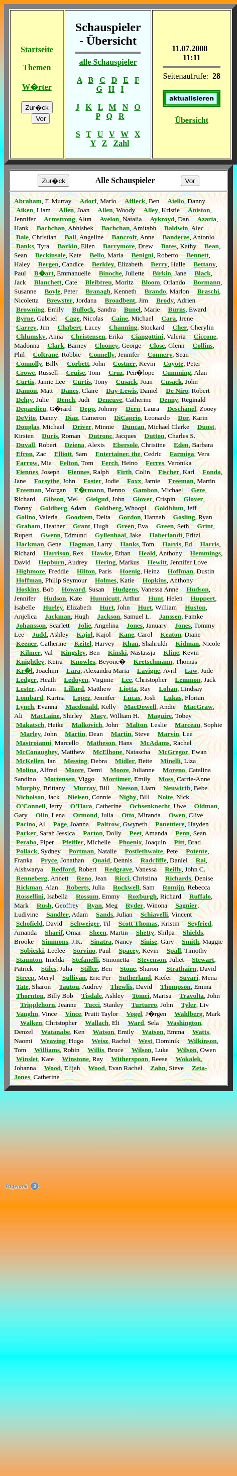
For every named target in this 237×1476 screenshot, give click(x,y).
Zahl (121, 143)
